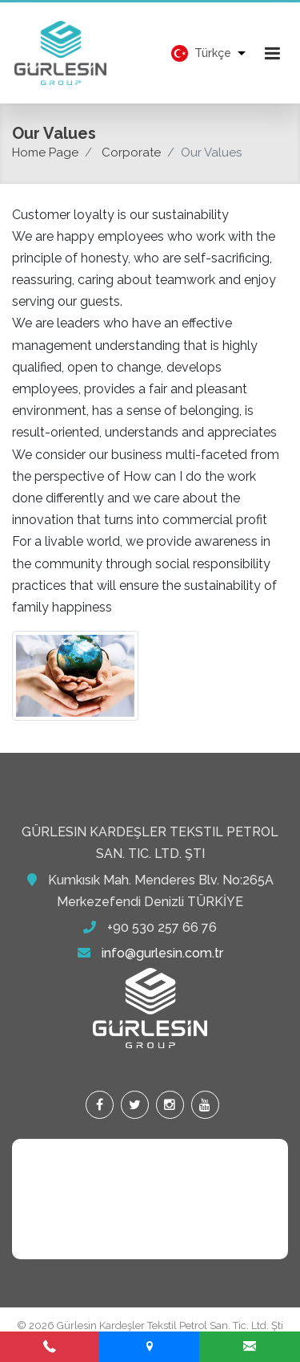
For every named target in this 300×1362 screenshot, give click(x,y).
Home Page (45, 152)
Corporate (131, 152)
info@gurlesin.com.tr (162, 953)
